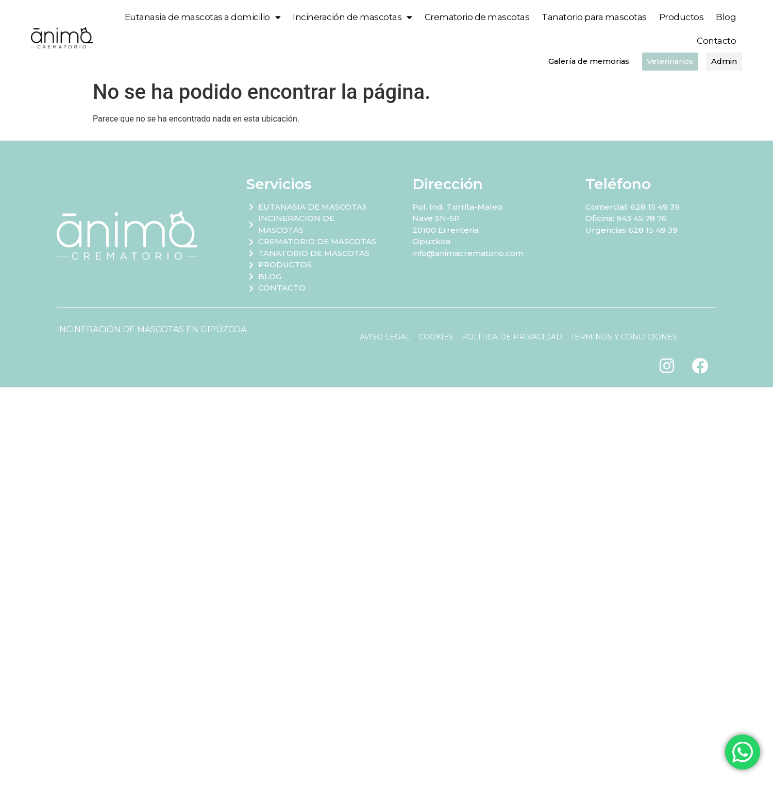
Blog (726, 17)
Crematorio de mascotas (477, 17)
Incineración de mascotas (352, 17)
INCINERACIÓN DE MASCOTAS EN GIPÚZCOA (151, 329)
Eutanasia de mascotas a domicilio (203, 17)
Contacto (716, 41)
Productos (681, 17)
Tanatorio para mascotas (594, 17)
